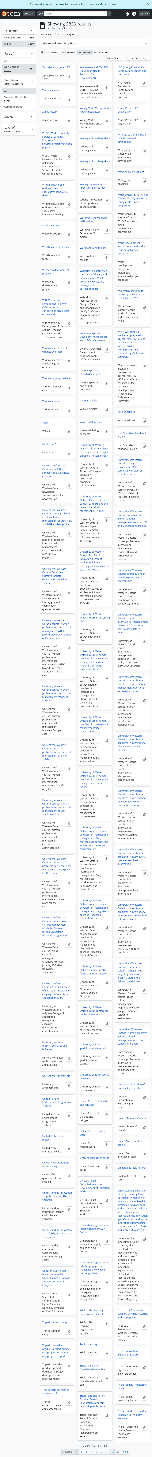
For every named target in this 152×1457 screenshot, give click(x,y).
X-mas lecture (50, 111)
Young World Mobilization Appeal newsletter (94, 109)
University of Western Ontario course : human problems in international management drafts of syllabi (56, 752)
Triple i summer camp (54, 1322)
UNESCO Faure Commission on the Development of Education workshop (95, 1186)
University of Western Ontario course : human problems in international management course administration (56, 807)
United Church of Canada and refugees (94, 1103)
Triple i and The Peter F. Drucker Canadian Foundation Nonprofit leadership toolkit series (93, 1401)
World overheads (52, 225)
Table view (101, 52)
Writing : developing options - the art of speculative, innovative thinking (55, 190)
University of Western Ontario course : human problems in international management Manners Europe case (56, 693)
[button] (127, 13)
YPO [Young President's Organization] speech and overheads (132, 71)
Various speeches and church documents (92, 372)
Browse (28, 13)
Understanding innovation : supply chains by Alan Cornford (57, 1196)
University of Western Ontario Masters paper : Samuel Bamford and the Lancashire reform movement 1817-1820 (94, 503)
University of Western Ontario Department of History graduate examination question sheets (55, 576)
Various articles (88, 400)
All (5, 60)
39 (117, 1451)
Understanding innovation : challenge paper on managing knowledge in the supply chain (94, 1268)
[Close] (148, 4)
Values (46, 422)
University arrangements (56, 1075)
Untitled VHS (49, 444)
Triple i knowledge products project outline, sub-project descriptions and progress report (56, 1351)
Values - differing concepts (95, 422)
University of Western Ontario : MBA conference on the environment (94, 1011)
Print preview (49, 52)
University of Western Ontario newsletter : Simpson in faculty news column (55, 471)
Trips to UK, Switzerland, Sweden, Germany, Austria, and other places (133, 1314)
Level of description (12, 129)
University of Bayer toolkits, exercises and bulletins (54, 1046)
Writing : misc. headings (131, 172)
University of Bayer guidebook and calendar (93, 1046)
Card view (85, 52)
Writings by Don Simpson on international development (132, 138)
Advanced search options (59, 43)
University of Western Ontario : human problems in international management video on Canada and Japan (132, 1036)
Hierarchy (68, 52)
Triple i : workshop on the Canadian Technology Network (132, 1415)
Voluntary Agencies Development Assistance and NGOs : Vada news (93, 337)
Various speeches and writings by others (54, 349)
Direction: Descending (136, 58)
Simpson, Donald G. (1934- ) (19, 98)
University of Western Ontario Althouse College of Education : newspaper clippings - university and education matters (56, 990)
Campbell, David (19, 107)
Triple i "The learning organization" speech (92, 1312)
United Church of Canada (132, 1118)
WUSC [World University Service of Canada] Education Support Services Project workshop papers (57, 140)
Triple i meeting (88, 1344)
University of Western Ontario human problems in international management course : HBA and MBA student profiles (132, 518)
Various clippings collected (57, 378)
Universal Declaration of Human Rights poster (131, 1086)
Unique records (19, 38)
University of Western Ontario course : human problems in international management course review (94, 779)
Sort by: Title (112, 58)
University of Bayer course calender (94, 1076)
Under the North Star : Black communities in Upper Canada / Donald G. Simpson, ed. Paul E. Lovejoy (57, 1278)
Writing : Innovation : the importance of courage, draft (93, 187)
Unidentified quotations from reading (55, 1164)
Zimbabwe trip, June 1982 (56, 67)
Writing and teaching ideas (95, 138)
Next (125, 1451)
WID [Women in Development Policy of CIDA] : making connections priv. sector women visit (55, 307)
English (19, 44)
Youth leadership (51, 90)
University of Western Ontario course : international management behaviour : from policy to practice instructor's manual (133, 623)
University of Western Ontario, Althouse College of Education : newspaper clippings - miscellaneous (94, 450)
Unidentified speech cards (94, 1157)
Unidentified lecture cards (132, 1167)
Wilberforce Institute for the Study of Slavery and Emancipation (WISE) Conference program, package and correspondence (93, 279)
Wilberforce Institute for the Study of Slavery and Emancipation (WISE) (131, 294)
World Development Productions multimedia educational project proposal (131, 248)
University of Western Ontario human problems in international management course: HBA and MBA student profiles (57, 517)
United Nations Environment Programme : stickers (57, 1102)
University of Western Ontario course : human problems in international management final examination (94, 724)
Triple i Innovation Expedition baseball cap (93, 1367)
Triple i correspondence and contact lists (55, 1391)
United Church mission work (93, 1133)
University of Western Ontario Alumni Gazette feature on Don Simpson (93, 970)
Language (11, 30)
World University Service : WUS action (94, 219)
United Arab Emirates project (54, 1137)
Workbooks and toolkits (55, 247)
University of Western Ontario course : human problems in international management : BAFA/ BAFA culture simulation (132, 912)
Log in (143, 13)
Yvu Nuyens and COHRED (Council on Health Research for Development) (94, 73)
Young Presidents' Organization (128, 109)
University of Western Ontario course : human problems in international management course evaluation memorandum (132, 798)
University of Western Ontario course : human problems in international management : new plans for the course (56, 866)
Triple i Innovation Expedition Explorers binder (129, 1354)
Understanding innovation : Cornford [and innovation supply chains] (57, 1233)
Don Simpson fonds (19, 68)
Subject (9, 116)
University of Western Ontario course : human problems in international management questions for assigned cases (132, 684)
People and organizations (13, 82)
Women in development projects (55, 271)
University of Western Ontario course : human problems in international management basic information (132, 856)
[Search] (75, 13)
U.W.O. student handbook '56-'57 (132, 435)
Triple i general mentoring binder (132, 1386)
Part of (9, 53)
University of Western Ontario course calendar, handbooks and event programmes (131, 576)
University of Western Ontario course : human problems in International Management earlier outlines (132, 743)
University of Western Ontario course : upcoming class (95, 617)
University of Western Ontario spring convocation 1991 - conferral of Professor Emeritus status (130, 467)
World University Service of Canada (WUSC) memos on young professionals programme (133, 200)
